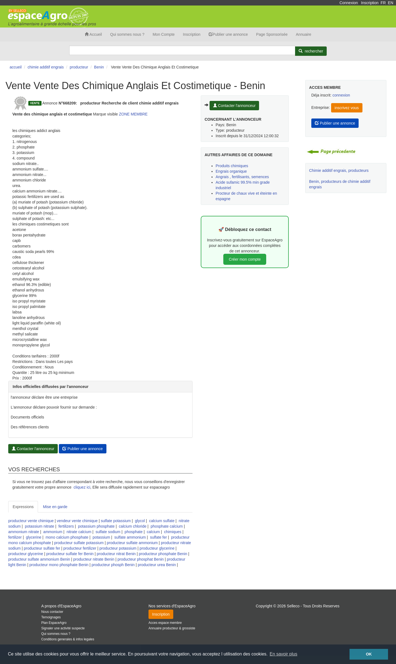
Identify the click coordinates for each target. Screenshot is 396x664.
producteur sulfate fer (42, 548)
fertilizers (66, 526)
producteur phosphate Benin (163, 554)
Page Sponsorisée (271, 34)
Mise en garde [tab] (55, 507)
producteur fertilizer (79, 548)
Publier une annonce (228, 34)
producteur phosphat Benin (140, 559)
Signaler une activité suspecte (63, 628)
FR (383, 3)
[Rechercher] (311, 51)
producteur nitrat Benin (116, 554)
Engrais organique (231, 171)
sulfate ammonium (130, 537)
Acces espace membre (165, 623)
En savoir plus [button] (284, 654)
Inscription (370, 3)
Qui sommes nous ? (127, 34)
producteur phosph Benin (113, 565)
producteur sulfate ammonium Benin (39, 559)
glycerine (33, 537)
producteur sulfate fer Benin (70, 554)
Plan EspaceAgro (54, 623)
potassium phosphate (96, 526)
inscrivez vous (347, 108)
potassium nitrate (39, 526)
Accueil (93, 34)
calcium (153, 532)
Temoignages (51, 617)
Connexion (348, 3)
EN (390, 3)
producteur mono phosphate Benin (59, 565)
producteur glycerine (157, 548)
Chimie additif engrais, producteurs (339, 170)
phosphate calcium (167, 526)
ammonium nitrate (23, 532)
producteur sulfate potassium (79, 543)
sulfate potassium (116, 521)
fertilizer (15, 537)
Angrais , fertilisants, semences (242, 177)
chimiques (173, 532)
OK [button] (369, 654)
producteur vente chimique (31, 521)
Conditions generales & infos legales (67, 639)
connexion (341, 95)
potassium (101, 537)
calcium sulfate (162, 521)
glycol (140, 521)
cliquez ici (82, 487)
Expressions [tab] (23, 507)
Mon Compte (164, 34)
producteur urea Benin (157, 565)
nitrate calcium (79, 532)
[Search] (182, 50)
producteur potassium (118, 548)
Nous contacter (52, 612)
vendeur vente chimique (77, 521)
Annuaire (303, 34)
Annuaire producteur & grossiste (171, 628)
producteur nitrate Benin (93, 559)
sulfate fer (158, 537)
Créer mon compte (245, 259)
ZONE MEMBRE (133, 114)
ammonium (52, 532)
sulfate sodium (108, 532)
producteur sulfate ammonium (132, 543)
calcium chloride (132, 526)
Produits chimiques (232, 166)
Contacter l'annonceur (33, 449)
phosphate (133, 532)
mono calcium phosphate (67, 537)
